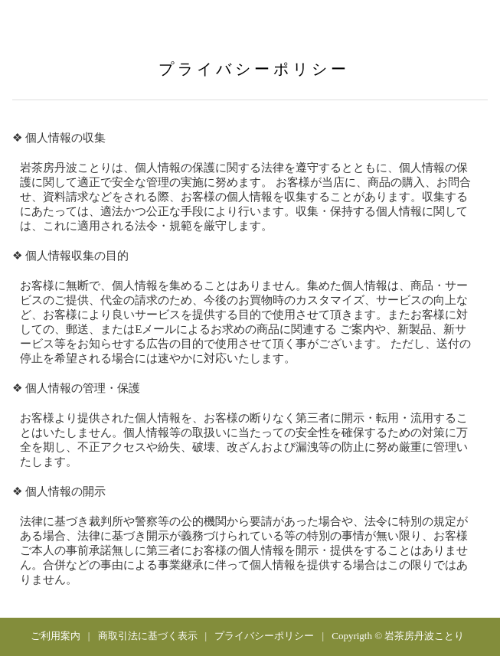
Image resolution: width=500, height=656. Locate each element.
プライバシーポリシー (264, 635)
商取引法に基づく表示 (148, 635)
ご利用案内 (55, 635)
